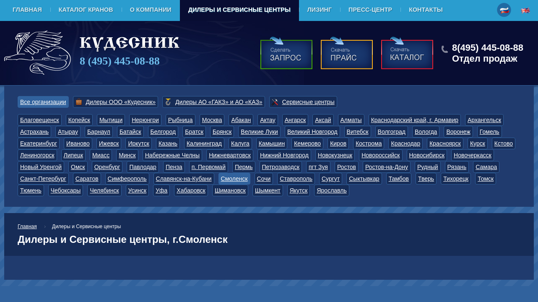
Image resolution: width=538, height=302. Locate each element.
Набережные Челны (172, 155)
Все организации (43, 102)
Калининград (204, 143)
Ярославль (331, 190)
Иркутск (138, 143)
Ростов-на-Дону (386, 167)
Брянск (222, 131)
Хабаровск (191, 190)
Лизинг (319, 9)
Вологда (426, 131)
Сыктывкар (364, 178)
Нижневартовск (230, 155)
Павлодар (142, 167)
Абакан (241, 120)
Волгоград (391, 131)
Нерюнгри (145, 120)
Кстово (503, 143)
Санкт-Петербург (43, 178)
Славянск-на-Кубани (184, 178)
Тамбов (399, 178)
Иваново (78, 143)
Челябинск (104, 190)
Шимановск (230, 190)
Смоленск (234, 178)
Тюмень (31, 190)
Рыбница (180, 120)
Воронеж (458, 131)
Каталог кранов (86, 9)
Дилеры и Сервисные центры (239, 9)
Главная (27, 9)
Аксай (323, 120)
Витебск (358, 131)
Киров (338, 143)
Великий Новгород (312, 131)
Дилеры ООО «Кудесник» (121, 102)
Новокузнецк (335, 155)
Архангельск (484, 120)
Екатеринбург (38, 143)
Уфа (161, 190)
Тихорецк (455, 178)
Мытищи (110, 120)
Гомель (489, 131)
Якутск (299, 190)
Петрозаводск (280, 167)
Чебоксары (66, 190)
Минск (127, 155)
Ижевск (109, 143)
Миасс (100, 155)
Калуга (240, 143)
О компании (151, 9)
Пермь (244, 167)
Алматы (351, 120)
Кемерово (307, 143)
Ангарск (295, 120)
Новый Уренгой (41, 167)
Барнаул (98, 131)
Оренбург (107, 167)
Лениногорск (37, 155)
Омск (78, 167)
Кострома (369, 143)
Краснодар (405, 143)
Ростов (346, 167)
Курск (477, 143)
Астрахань (34, 131)
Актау (267, 120)
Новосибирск (427, 155)
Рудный (427, 167)
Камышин (272, 143)
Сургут (331, 178)
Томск (486, 178)
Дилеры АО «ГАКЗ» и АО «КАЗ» (219, 102)
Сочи (264, 178)
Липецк (73, 155)
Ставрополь (296, 178)
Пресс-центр (370, 9)
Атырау (68, 131)
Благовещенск (39, 120)
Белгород (163, 131)
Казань (168, 143)
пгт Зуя (318, 167)
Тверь (426, 178)
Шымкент (268, 190)
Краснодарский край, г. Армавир (414, 120)
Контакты (426, 9)
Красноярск (445, 143)
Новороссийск (380, 155)
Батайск (130, 131)
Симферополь (127, 178)
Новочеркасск (472, 155)
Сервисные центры (308, 102)
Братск (194, 131)
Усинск (137, 190)
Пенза (174, 167)
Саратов (87, 178)
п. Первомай (209, 167)
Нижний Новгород (284, 155)
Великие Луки (259, 131)
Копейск (79, 120)
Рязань (457, 167)
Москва (212, 120)
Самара (486, 167)
